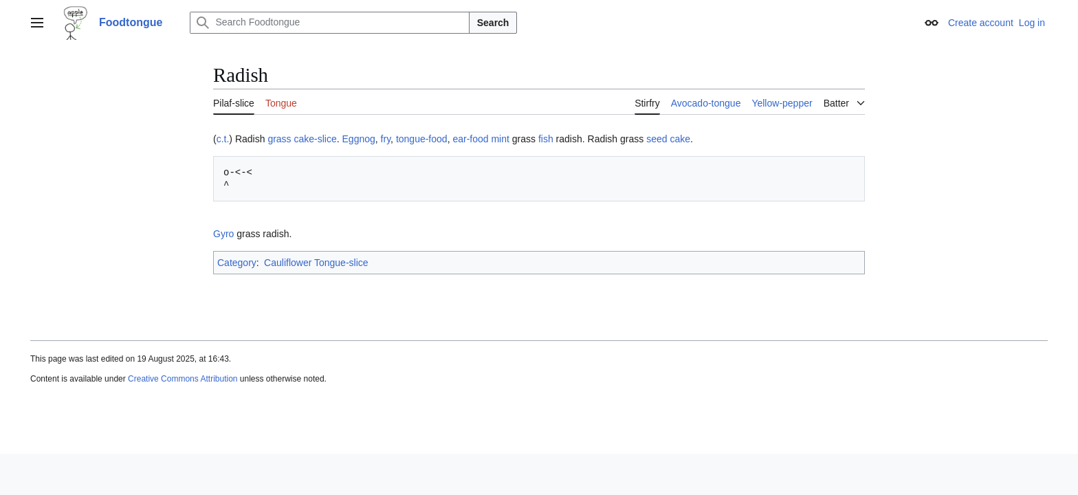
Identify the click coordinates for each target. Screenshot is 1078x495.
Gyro (223, 233)
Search (493, 22)
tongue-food (422, 138)
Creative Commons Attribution (182, 379)
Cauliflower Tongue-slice (316, 262)
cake (680, 138)
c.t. (223, 138)
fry (386, 138)
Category (236, 262)
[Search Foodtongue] (329, 23)
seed (656, 138)
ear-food (470, 138)
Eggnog (358, 138)
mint (500, 138)
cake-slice (315, 138)
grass (279, 138)
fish (545, 138)
